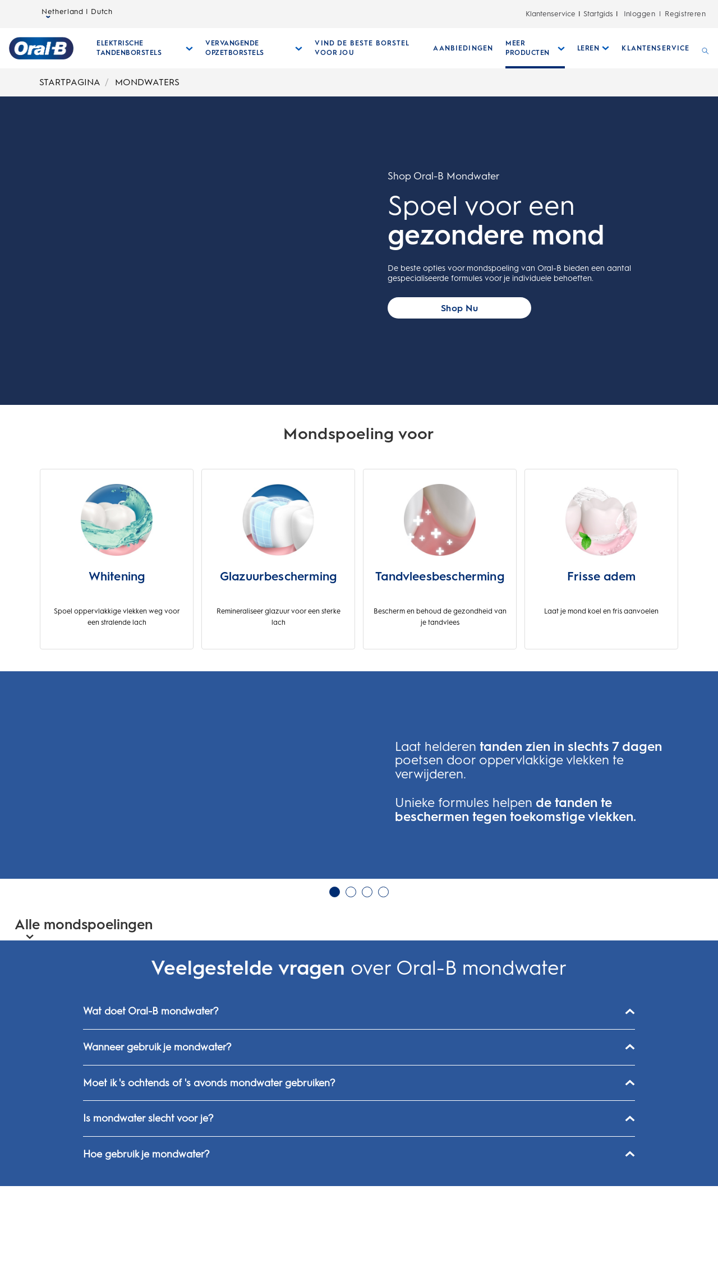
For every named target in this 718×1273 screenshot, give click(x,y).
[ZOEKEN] (705, 48)
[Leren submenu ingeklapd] (593, 48)
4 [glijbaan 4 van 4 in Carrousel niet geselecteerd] (383, 978)
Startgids (598, 14)
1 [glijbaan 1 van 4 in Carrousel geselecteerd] (334, 978)
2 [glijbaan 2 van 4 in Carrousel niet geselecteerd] (351, 978)
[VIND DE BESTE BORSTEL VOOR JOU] (368, 48)
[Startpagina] (41, 48)
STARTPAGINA (69, 82)
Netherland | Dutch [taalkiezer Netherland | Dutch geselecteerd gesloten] (77, 14)
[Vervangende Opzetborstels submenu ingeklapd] (253, 48)
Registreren (685, 14)
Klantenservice (551, 14)
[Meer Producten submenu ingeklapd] (535, 48)
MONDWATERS (147, 82)
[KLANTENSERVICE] (655, 48)
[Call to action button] (459, 308)
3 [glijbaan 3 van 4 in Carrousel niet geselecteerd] (367, 978)
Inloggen (640, 14)
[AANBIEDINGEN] (463, 48)
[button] (18, 819)
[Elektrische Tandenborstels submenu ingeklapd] (144, 48)
